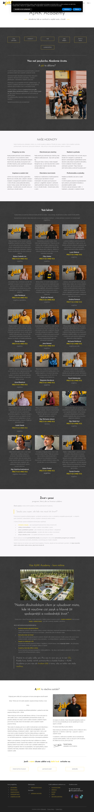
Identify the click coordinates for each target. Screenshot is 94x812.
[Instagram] (77, 797)
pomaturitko (14, 787)
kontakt (53, 792)
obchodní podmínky (56, 796)
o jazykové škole (55, 787)
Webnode (43, 809)
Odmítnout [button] (67, 9)
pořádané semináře (36, 793)
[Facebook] (73, 797)
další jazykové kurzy (36, 787)
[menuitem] (88, 3)
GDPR (53, 794)
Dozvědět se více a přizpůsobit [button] (22, 9)
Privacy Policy (50, 809)
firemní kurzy (14, 789)
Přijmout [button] (77, 9)
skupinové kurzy (15, 792)
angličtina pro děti (15, 796)
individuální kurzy (15, 794)
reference (54, 789)
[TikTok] (82, 797)
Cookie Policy (59, 809)
